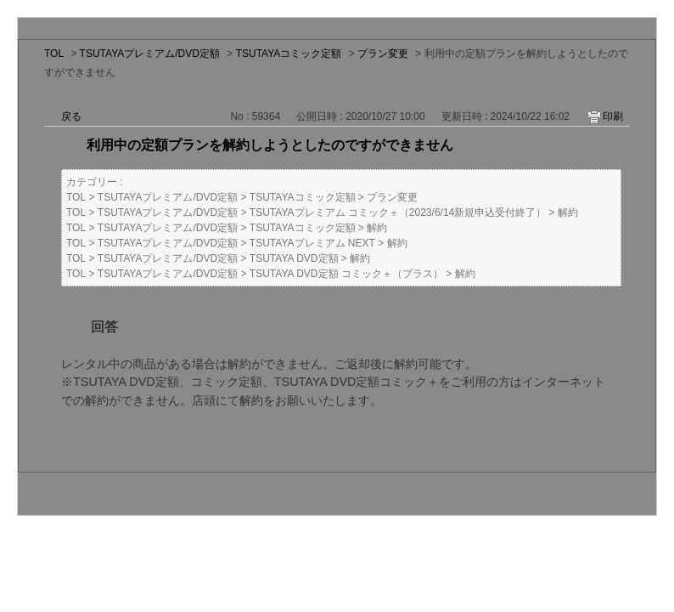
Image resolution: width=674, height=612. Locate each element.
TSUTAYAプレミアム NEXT (312, 243)
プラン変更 (382, 54)
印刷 (613, 116)
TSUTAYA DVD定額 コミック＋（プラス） (346, 274)
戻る (71, 116)
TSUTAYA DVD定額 (294, 258)
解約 (568, 212)
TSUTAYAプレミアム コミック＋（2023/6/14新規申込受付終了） (398, 212)
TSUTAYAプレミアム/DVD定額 (150, 54)
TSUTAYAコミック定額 (289, 54)
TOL (54, 54)
